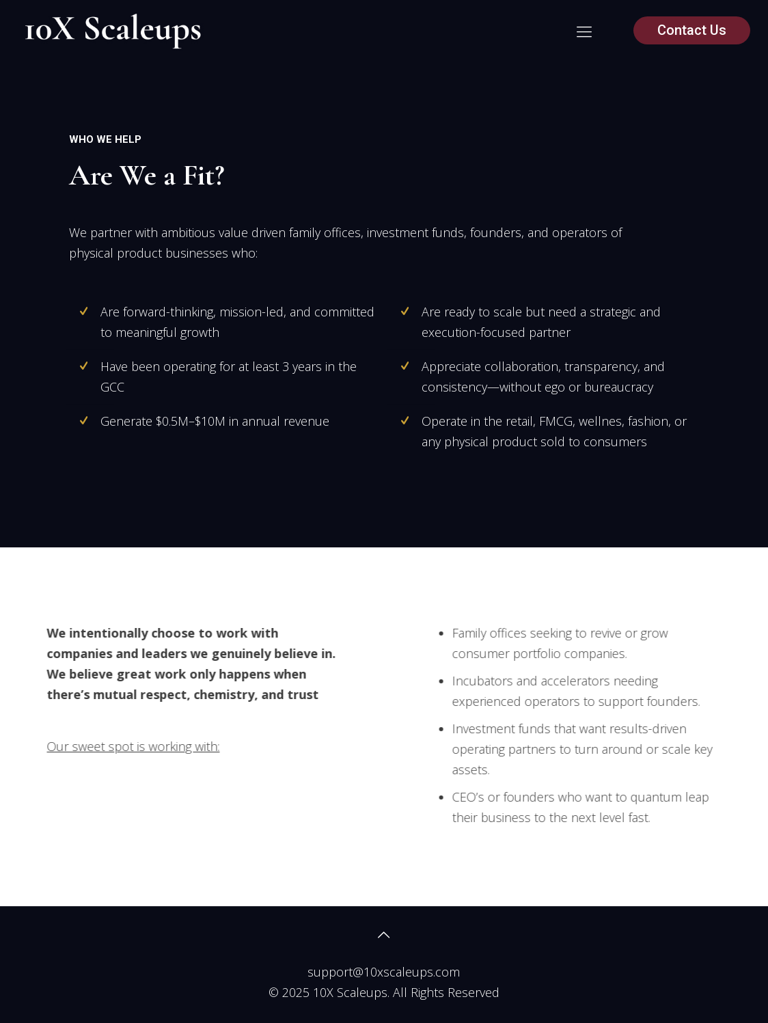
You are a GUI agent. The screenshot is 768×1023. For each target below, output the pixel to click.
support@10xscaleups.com (383, 972)
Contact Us (691, 30)
